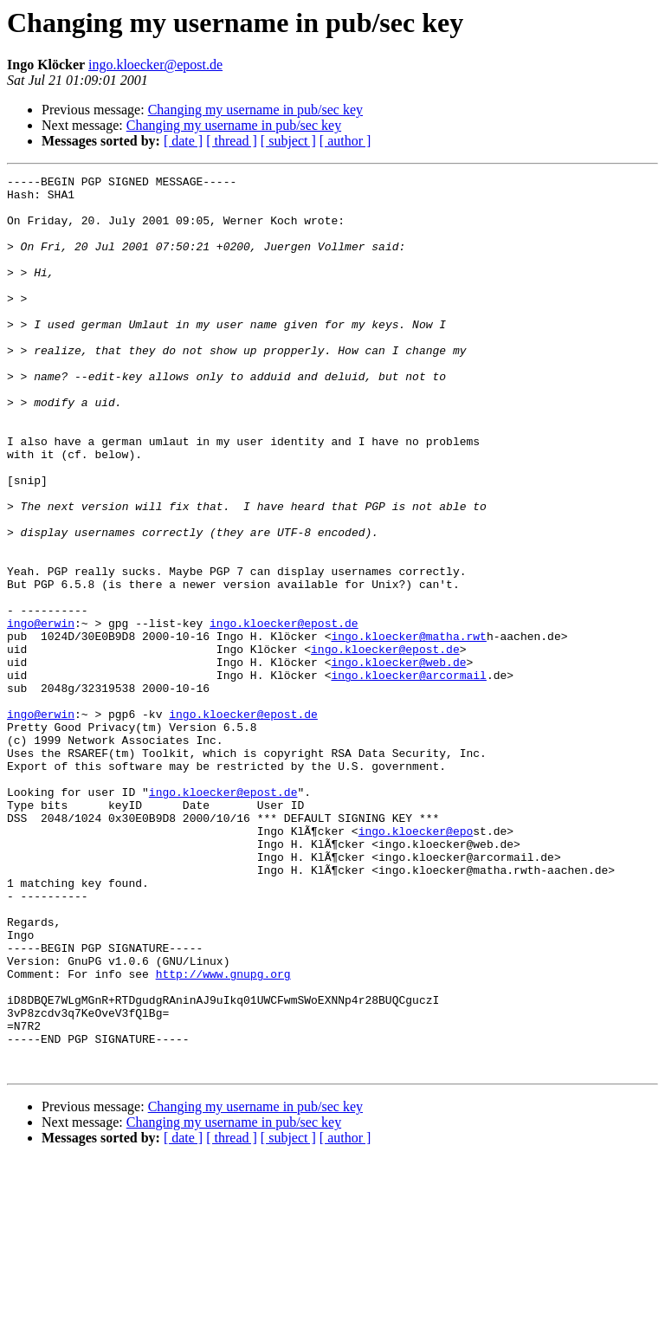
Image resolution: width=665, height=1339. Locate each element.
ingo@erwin (40, 713)
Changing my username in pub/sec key (255, 109)
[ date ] (183, 140)
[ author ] (345, 140)
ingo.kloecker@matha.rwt (408, 729)
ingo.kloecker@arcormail (408, 776)
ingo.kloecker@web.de (398, 760)
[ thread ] (231, 140)
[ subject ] (288, 140)
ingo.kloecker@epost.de (155, 64)
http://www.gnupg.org (223, 1134)
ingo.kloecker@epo (416, 963)
